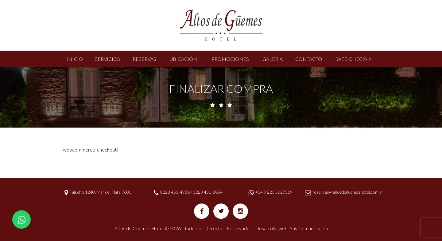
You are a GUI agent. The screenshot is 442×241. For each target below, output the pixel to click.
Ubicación (183, 59)
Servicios (107, 59)
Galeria (272, 59)
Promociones (230, 59)
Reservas (144, 59)
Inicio (75, 59)
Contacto (308, 59)
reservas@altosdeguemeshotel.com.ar (347, 192)
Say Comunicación (309, 228)
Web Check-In (354, 59)
